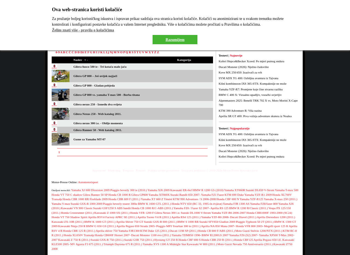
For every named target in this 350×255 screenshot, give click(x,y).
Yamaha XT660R (234, 190)
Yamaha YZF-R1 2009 (258, 194)
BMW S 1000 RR (188, 221)
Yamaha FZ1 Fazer (212, 194)
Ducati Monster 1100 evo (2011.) (151, 235)
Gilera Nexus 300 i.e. (167, 212)
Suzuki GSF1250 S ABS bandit (112, 208)
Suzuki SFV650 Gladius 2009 (217, 221)
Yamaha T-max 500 (286, 190)
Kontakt (140, 170)
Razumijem (174, 40)
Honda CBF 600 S (190, 239)
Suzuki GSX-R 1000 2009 (86, 203)
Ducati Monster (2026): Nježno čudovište (244, 67)
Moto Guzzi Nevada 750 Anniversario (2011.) (245, 244)
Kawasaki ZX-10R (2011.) (68, 221)
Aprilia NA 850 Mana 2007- (218, 226)
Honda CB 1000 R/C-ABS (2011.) (152, 208)
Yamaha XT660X (159, 194)
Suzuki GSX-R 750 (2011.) (107, 239)
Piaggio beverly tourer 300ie (120, 203)
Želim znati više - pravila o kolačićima (83, 30)
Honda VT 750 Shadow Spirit (70, 217)
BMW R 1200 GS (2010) (208, 190)
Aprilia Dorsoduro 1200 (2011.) (276, 217)
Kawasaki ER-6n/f (181, 190)
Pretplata (128, 170)
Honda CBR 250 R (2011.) (217, 239)
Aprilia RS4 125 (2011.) (186, 217)
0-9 (58, 52)
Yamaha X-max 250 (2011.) (281, 199)
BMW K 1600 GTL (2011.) (154, 203)
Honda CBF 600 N (227, 199)
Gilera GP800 (139, 194)
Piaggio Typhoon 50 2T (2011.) (255, 221)
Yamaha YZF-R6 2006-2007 (228, 212)
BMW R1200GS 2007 (215, 235)
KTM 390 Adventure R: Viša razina (240, 110)
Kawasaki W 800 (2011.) (202, 244)
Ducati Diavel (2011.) (243, 217)
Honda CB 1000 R (119, 194)
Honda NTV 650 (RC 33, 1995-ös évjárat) (196, 203)
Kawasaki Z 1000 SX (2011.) (112, 212)
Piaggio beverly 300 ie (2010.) (128, 190)
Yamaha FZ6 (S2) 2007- (243, 235)
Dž (82, 52)
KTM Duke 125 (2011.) (154, 230)
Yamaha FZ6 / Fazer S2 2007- (192, 208)
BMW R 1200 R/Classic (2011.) (248, 208)
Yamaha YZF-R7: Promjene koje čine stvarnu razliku (251, 89)
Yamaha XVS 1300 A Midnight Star (164, 244)
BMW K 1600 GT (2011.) (99, 221)
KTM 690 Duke (234, 194)
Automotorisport (88, 182)
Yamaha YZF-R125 (251, 199)
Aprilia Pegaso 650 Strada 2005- (136, 226)
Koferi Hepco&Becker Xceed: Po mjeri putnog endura (251, 61)
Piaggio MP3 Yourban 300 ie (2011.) (178, 226)
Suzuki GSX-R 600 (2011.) (160, 221)
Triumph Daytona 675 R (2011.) (122, 244)
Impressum (99, 170)
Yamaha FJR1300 (129, 230)
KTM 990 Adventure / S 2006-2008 (194, 199)
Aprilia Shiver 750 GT (129, 221)
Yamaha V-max (61, 203)
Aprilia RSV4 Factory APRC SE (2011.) (112, 217)
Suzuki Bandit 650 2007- (185, 194)
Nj (111, 52)
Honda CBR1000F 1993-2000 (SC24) (269, 212)
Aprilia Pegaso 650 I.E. (268, 239)
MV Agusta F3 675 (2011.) (86, 244)
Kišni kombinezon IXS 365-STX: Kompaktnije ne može (253, 83)
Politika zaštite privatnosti (163, 170)
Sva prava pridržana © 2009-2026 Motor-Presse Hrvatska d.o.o (219, 170)
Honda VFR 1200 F (142, 212)
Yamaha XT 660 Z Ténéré (156, 199)
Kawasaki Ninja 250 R (72, 226)
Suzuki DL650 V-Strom (260, 190)
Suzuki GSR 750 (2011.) (139, 239)
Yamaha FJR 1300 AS (236, 203)
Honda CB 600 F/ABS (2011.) (216, 230)
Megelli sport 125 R (276, 226)
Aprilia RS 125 (219, 208)
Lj (107, 52)
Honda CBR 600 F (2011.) (124, 199)
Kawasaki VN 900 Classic (77, 208)
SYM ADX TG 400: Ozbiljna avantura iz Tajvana (248, 78)
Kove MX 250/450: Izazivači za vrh (240, 72)
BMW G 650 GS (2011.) (101, 226)
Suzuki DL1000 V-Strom (196, 212)
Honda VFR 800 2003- (249, 226)
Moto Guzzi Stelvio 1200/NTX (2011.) (258, 230)
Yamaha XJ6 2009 (159, 190)
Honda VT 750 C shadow (67, 194)
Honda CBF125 (243, 239)
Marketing (114, 170)
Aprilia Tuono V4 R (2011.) (154, 217)
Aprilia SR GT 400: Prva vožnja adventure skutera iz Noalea (255, 116)
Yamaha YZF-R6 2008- (215, 217)
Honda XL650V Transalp (78, 235)
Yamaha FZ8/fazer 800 (264, 203)
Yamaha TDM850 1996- (186, 235)
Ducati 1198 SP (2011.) (184, 230)
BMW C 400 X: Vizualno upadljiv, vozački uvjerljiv (250, 94)
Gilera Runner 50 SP (95, 194)
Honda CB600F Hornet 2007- (112, 235)
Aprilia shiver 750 (107, 230)
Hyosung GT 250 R (166, 239)
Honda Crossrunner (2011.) (77, 212)
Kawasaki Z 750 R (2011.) (74, 239)
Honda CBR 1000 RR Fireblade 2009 (85, 199)
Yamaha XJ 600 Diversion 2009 (90, 190)
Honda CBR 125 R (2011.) (79, 230)
